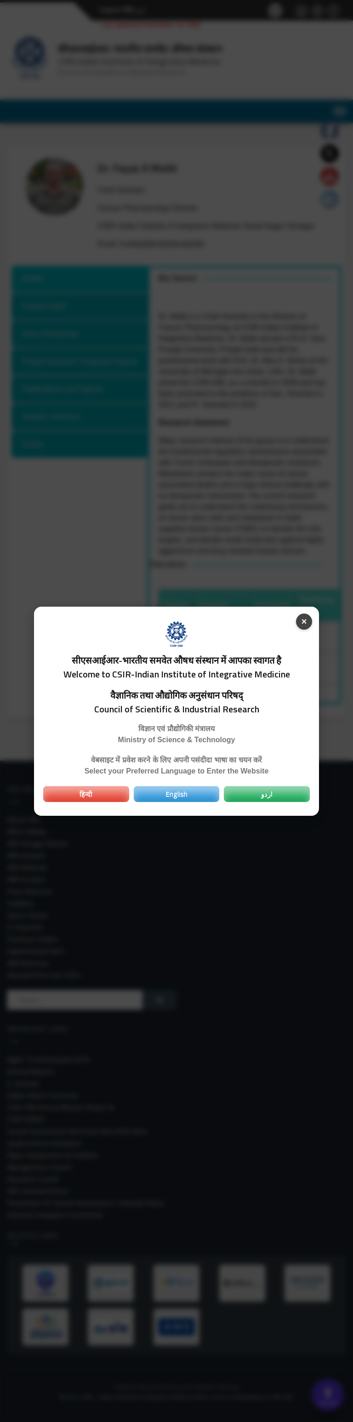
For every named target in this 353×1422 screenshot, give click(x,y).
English (176, 793)
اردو (267, 793)
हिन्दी (86, 793)
